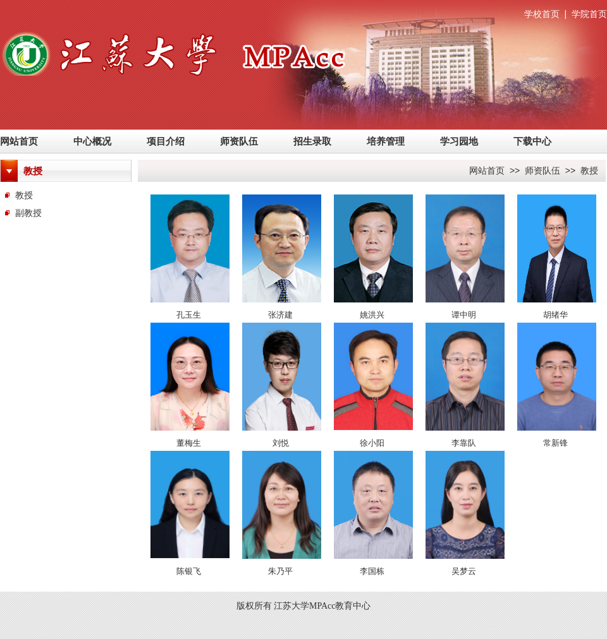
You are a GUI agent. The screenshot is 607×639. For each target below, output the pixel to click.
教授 (24, 195)
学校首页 (542, 14)
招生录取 (312, 141)
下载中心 (532, 141)
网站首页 (19, 141)
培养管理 (386, 141)
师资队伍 (239, 141)
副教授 (28, 213)
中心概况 (92, 141)
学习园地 (459, 141)
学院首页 (589, 14)
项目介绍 (166, 141)
